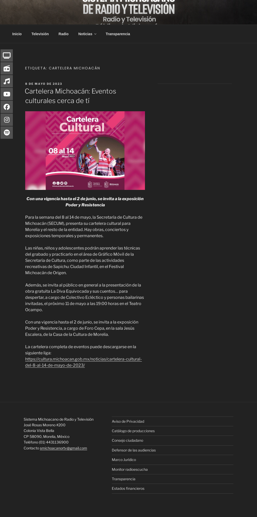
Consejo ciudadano (127, 440)
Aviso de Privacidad (128, 421)
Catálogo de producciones (133, 431)
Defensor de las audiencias (134, 450)
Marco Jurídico (124, 459)
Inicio (17, 34)
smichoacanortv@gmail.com (63, 448)
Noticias (87, 34)
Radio (64, 34)
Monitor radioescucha (130, 469)
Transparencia (118, 34)
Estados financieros (128, 488)
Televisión (40, 34)
